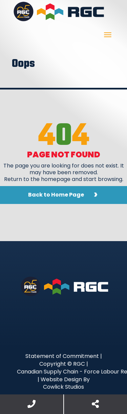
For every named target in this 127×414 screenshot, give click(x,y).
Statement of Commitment (62, 356)
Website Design (61, 379)
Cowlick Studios (63, 387)
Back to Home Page (56, 195)
